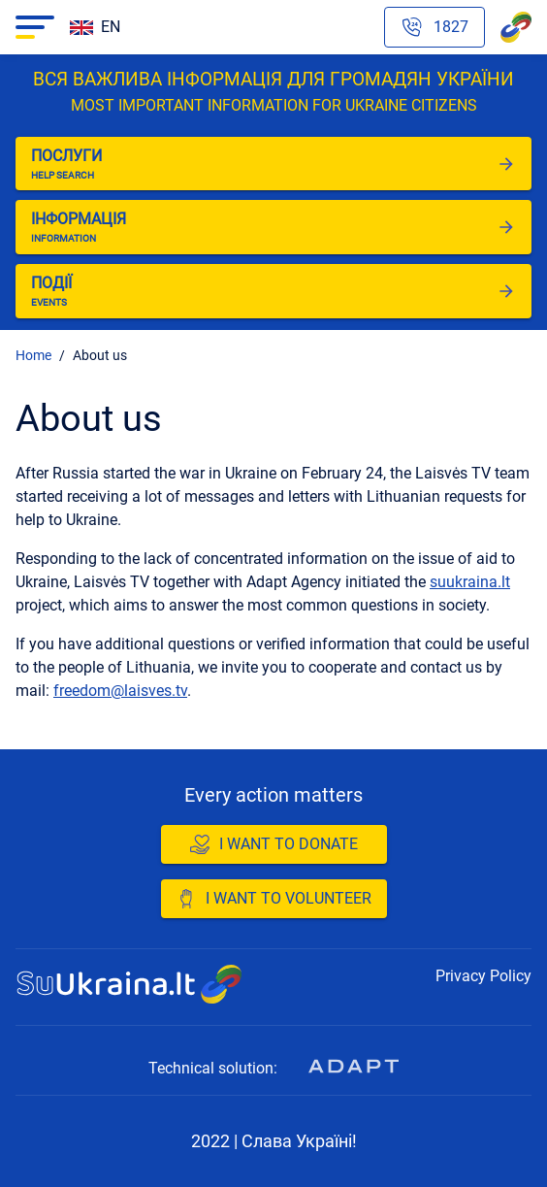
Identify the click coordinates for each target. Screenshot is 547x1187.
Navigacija (30, 27)
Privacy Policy (483, 976)
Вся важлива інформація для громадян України (273, 92)
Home (33, 355)
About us (100, 355)
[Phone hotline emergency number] (434, 27)
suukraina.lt (470, 582)
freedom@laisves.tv (120, 690)
